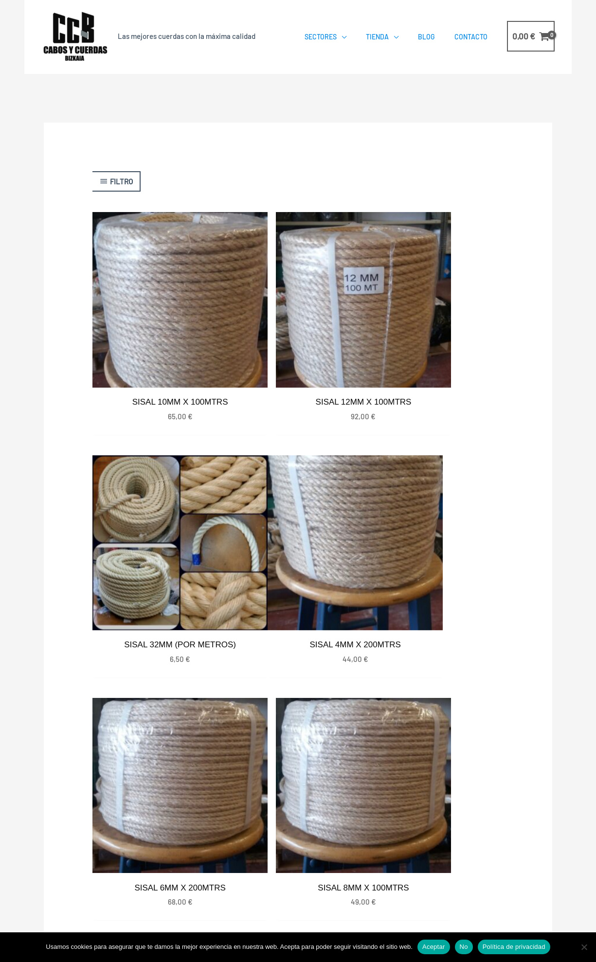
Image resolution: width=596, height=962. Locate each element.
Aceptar (433, 946)
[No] (584, 947)
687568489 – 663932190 (469, 819)
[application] (341, 37)
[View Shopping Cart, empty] (531, 36)
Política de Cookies (416, 903)
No (464, 946)
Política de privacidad (514, 946)
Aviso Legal (474, 903)
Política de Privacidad (341, 903)
